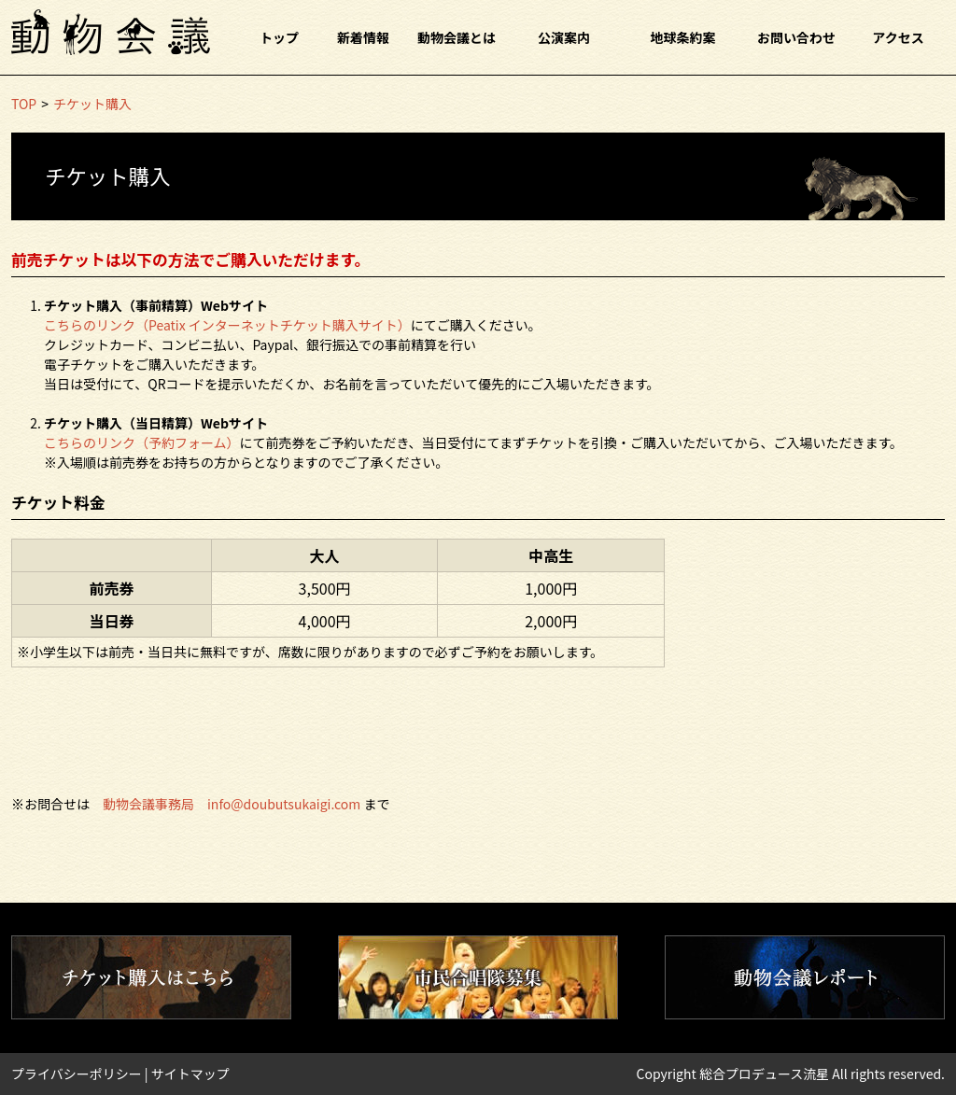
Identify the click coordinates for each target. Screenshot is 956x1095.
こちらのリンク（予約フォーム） (142, 442)
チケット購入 (92, 103)
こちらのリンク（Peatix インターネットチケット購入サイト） (227, 325)
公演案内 (564, 37)
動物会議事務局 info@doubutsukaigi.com (231, 803)
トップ (279, 37)
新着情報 (363, 37)
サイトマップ (190, 1073)
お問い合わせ (796, 37)
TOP (23, 103)
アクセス (897, 37)
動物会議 (110, 32)
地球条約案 (683, 37)
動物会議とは (456, 37)
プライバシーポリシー (76, 1073)
